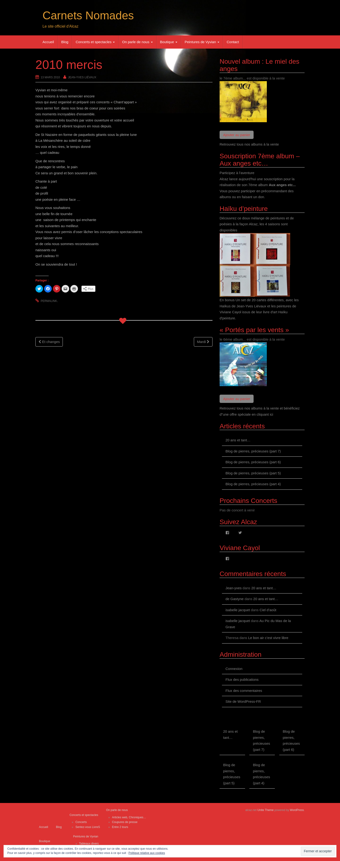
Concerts (81, 822)
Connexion (233, 669)
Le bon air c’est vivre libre (268, 638)
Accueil (48, 42)
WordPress (297, 810)
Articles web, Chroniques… (129, 817)
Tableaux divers (89, 843)
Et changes (49, 342)
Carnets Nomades (88, 15)
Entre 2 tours (120, 827)
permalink (49, 301)
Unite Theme (265, 810)
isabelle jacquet (237, 610)
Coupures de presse (124, 822)
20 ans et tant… (238, 440)
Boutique (168, 42)
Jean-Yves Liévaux (82, 77)
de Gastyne (234, 599)
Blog (64, 42)
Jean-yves (233, 588)
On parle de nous (137, 42)
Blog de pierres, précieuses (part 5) (253, 473)
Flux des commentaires (243, 691)
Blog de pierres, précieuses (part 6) (253, 462)
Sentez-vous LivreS (87, 827)
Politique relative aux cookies (146, 853)
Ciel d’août (267, 610)
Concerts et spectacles (95, 42)
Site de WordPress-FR (243, 701)
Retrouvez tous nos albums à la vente (249, 144)
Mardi (203, 342)
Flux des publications (242, 679)
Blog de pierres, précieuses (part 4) (253, 484)
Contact (233, 42)
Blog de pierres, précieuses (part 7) (253, 451)
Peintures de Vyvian (202, 42)
